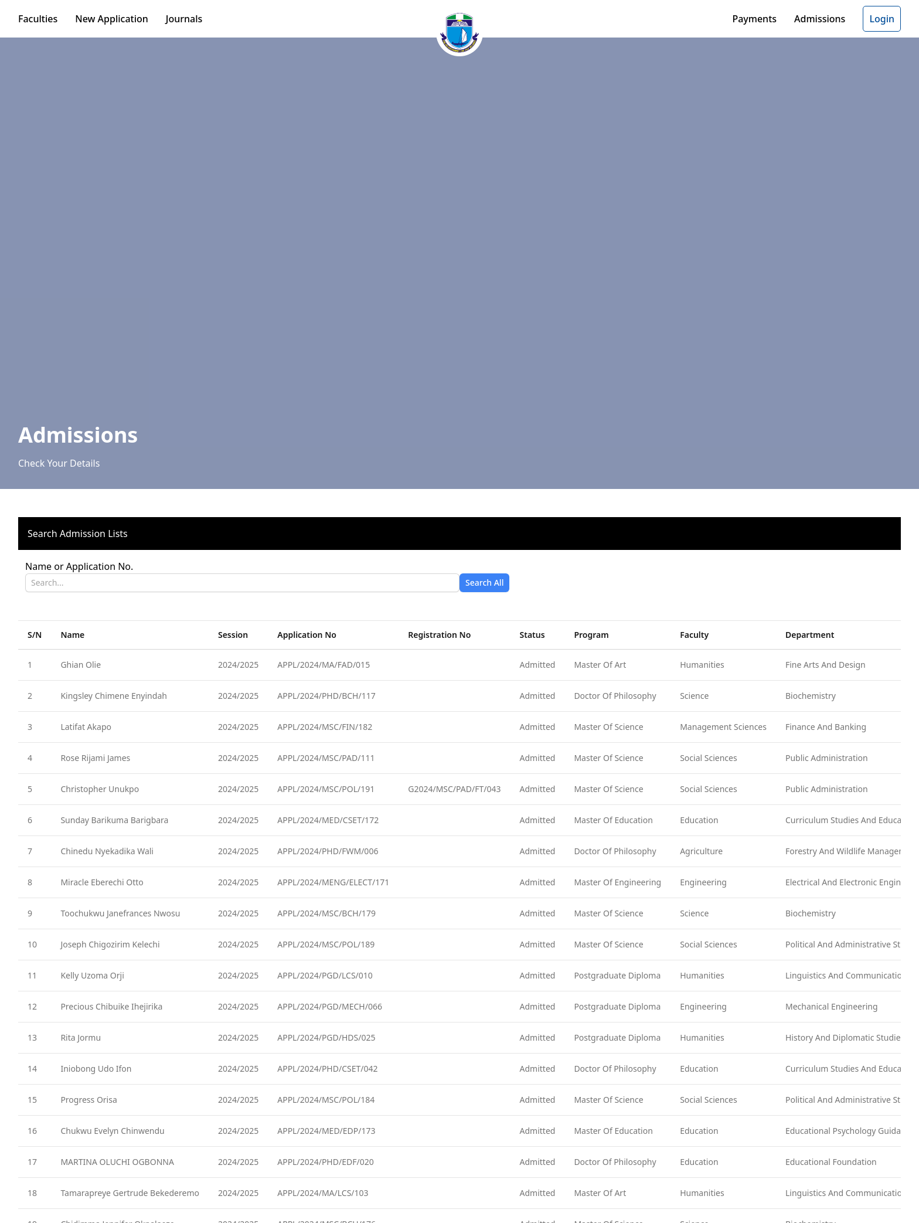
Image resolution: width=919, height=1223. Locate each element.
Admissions (819, 18)
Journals (184, 18)
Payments (754, 18)
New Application (111, 18)
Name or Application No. (79, 566)
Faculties (37, 18)
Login (881, 18)
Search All (484, 582)
